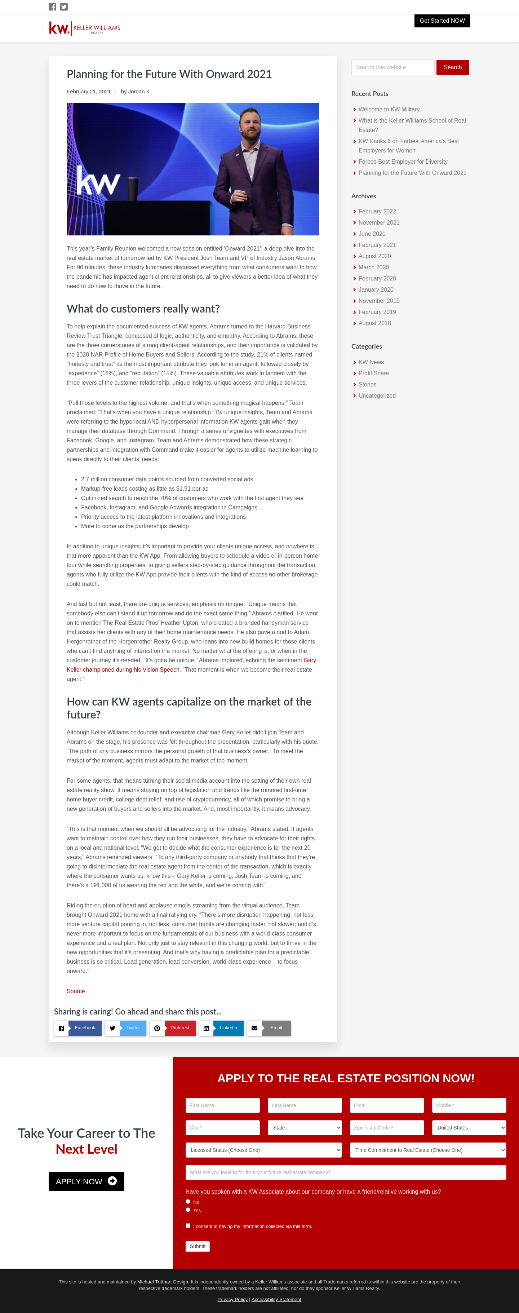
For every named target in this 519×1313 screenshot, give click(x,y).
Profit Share (374, 373)
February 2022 (377, 211)
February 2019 (377, 312)
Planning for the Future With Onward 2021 (413, 173)
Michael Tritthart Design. (163, 1282)
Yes (193, 1210)
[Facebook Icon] (53, 7)
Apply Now (79, 1181)
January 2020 (376, 290)
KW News (371, 362)
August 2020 (375, 256)
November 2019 (379, 301)
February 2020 (377, 278)
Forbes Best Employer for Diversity (403, 162)
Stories (368, 384)
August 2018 (375, 323)
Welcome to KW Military (389, 109)
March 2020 (374, 267)
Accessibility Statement (276, 1299)
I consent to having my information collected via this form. (249, 1226)
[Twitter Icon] (64, 7)
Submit (198, 1246)
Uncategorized (377, 396)
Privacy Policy (233, 1299)
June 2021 (372, 234)
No (192, 1202)
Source (76, 991)
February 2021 (377, 245)
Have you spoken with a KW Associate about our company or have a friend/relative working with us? (313, 1192)
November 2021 (379, 223)
